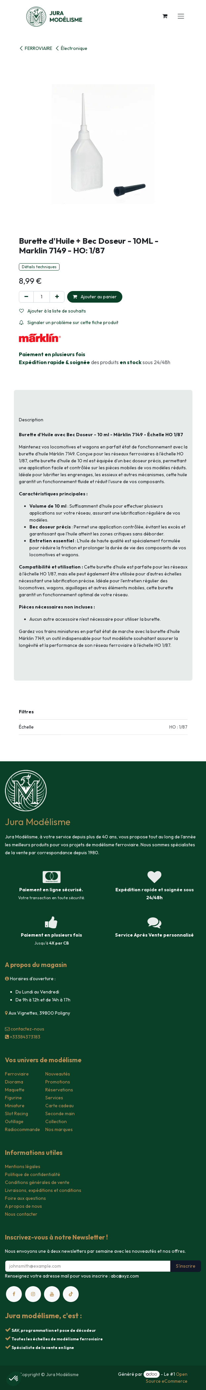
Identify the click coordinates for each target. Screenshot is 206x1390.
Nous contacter (21, 1214)
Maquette (14, 1090)
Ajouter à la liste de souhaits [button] (52, 311)
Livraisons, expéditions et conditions (43, 1190)
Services (54, 1098)
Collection (56, 1121)
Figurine (13, 1098)
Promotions (57, 1082)
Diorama (14, 1082)
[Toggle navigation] (180, 16)
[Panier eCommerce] (165, 15)
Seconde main (60, 1113)
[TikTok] (71, 1294)
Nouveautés (57, 1074)
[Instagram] (33, 1294)
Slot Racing (16, 1113)
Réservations (59, 1090)
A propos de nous (23, 1206)
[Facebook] (14, 1294)
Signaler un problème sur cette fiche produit (68, 322)
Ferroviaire (17, 1074)
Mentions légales (22, 1166)
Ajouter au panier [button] (95, 297)
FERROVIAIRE (35, 48)
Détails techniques (39, 266)
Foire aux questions (25, 1198)
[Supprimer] (26, 297)
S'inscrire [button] (185, 1266)
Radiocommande (22, 1129)
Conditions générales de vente (37, 1182)
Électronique (71, 48)
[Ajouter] (57, 297)
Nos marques (59, 1129)
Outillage (14, 1121)
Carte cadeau (59, 1106)
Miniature (14, 1106)
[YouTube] (52, 1294)
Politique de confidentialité (32, 1174)
